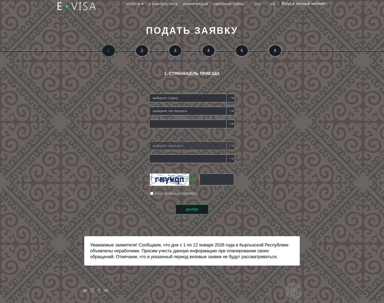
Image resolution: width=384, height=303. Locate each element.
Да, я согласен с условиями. (176, 193)
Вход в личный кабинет (304, 3)
